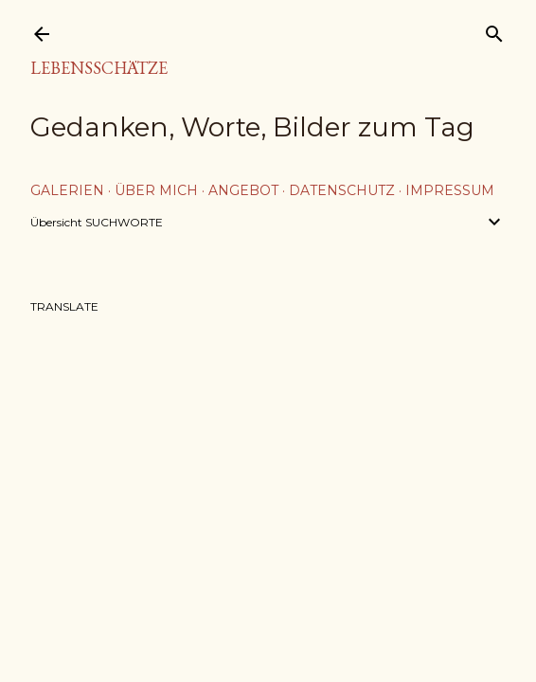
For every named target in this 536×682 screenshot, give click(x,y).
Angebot (243, 190)
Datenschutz (342, 190)
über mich (156, 190)
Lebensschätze (99, 68)
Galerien (67, 190)
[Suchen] (494, 29)
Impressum (449, 190)
